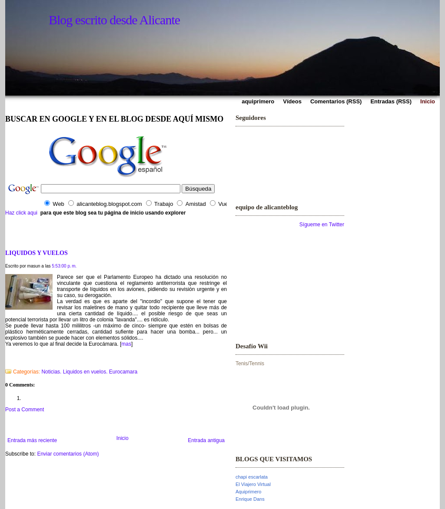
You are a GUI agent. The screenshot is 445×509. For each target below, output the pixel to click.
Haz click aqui (21, 213)
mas (126, 344)
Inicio (122, 438)
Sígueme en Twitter (321, 224)
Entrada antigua (206, 440)
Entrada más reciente (32, 440)
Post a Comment (24, 410)
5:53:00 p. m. (64, 266)
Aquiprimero (248, 491)
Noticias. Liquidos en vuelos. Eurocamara (89, 372)
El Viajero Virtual (253, 484)
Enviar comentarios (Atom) (68, 454)
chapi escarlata (252, 476)
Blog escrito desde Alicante (114, 20)
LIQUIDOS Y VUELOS (36, 252)
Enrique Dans (250, 499)
